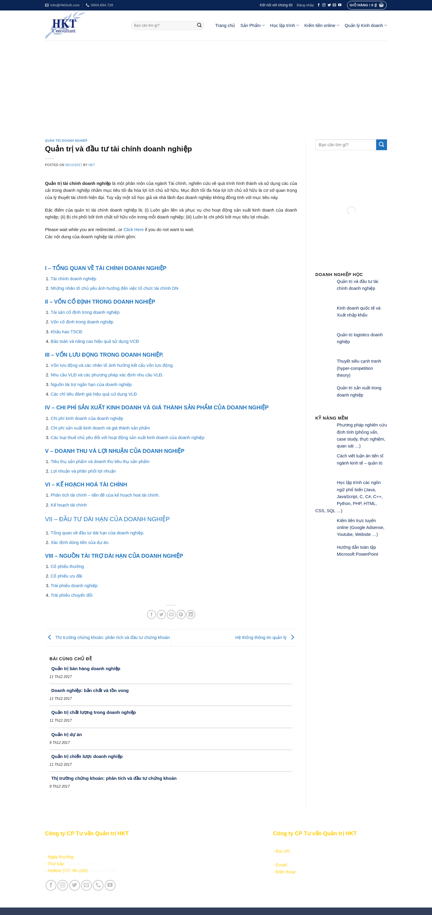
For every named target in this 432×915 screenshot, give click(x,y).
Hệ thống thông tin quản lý (266, 637)
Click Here (134, 229)
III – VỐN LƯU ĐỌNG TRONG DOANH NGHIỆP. (104, 355)
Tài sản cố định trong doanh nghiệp (85, 312)
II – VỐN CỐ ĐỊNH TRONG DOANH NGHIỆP (100, 302)
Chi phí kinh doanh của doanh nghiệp (87, 418)
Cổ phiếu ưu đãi (66, 576)
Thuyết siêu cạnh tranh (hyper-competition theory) (359, 368)
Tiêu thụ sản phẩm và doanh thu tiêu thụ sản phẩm (100, 461)
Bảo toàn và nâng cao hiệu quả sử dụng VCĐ (95, 341)
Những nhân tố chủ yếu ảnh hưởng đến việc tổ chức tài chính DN (114, 288)
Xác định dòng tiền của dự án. (80, 542)
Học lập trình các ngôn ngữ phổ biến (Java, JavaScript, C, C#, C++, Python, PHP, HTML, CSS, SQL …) (349, 496)
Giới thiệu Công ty (176, 882)
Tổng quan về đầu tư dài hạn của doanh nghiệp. (97, 532)
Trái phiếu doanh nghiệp (74, 585)
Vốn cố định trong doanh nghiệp (82, 321)
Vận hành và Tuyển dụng (183, 889)
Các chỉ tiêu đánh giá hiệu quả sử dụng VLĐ (94, 394)
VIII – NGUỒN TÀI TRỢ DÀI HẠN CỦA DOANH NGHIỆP (114, 556)
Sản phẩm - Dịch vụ (177, 844)
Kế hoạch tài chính (69, 505)
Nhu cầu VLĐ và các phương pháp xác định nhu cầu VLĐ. (107, 375)
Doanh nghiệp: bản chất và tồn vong (90, 690)
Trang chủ (225, 25)
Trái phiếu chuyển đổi (71, 595)
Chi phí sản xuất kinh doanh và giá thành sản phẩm (100, 428)
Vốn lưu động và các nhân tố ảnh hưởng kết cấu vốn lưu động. (112, 365)
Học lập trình (284, 25)
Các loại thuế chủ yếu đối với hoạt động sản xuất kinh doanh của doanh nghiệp (128, 437)
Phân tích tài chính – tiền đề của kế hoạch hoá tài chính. (105, 495)
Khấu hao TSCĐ (66, 331)
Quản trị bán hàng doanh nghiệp (85, 668)
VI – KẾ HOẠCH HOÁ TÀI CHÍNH (86, 485)
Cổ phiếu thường (67, 566)
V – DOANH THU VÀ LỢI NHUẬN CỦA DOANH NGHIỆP (114, 451)
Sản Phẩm (252, 25)
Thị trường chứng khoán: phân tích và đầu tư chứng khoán (107, 637)
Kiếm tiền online (322, 25)
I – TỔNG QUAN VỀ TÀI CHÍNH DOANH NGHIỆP (105, 268)
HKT (91, 165)
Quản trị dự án (66, 734)
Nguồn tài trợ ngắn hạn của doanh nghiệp (91, 384)
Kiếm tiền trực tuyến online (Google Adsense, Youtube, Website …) (361, 527)
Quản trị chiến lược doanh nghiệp (87, 756)
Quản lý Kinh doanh (366, 25)
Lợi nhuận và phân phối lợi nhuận (83, 471)
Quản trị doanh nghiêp (66, 140)
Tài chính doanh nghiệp (73, 278)
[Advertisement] (216, 85)
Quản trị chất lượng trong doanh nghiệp (93, 712)
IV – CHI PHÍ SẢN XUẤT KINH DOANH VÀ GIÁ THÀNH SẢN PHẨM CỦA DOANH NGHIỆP (156, 408)
